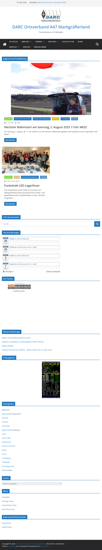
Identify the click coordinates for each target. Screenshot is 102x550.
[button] (30, 41)
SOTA (4, 454)
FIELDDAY (6, 426)
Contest (5, 422)
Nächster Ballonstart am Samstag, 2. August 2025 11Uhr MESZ (45, 127)
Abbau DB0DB (7, 346)
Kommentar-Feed (9, 505)
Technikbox (65, 119)
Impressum (6, 523)
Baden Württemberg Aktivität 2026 (16, 338)
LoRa (4, 434)
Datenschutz (7, 527)
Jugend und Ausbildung (42, 119)
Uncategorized (8, 466)
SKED (4, 450)
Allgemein (8, 119)
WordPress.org (8, 509)
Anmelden (6, 497)
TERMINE (38, 42)
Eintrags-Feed (7, 501)
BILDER (17, 177)
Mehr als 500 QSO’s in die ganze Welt (52, 2)
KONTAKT (26, 47)
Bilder (80, 42)
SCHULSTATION (68, 42)
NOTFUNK (52, 42)
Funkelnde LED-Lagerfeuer (22, 185)
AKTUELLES (13, 42)
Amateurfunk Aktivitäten (23, 119)
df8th (18, 123)
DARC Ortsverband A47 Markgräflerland (51, 27)
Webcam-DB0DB (40, 47)
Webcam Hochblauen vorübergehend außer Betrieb (22, 342)
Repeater (13, 47)
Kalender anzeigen (53, 271)
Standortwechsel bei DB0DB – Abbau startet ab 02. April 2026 (27, 350)
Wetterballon (7, 470)
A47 (18, 181)
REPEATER (55, 119)
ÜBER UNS (25, 42)
